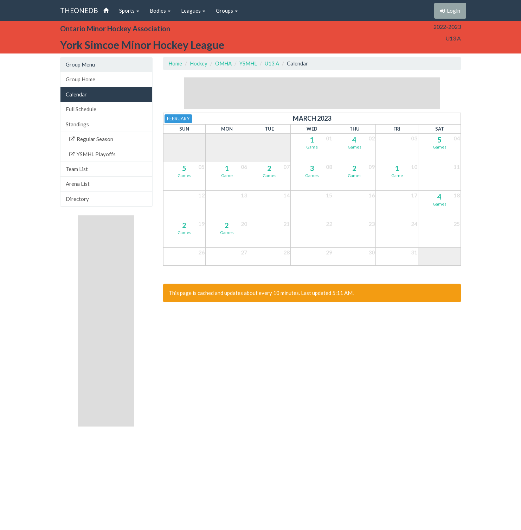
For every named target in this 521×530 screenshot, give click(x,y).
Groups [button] (227, 10)
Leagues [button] (193, 10)
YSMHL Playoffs (92, 154)
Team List (77, 169)
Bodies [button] (160, 10)
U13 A (272, 63)
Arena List (78, 184)
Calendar (76, 94)
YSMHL (248, 63)
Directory (77, 199)
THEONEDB (79, 10)
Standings (77, 124)
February (178, 118)
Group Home (80, 79)
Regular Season (91, 139)
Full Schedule (81, 109)
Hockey (198, 63)
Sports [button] (129, 10)
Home (175, 63)
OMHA (223, 63)
